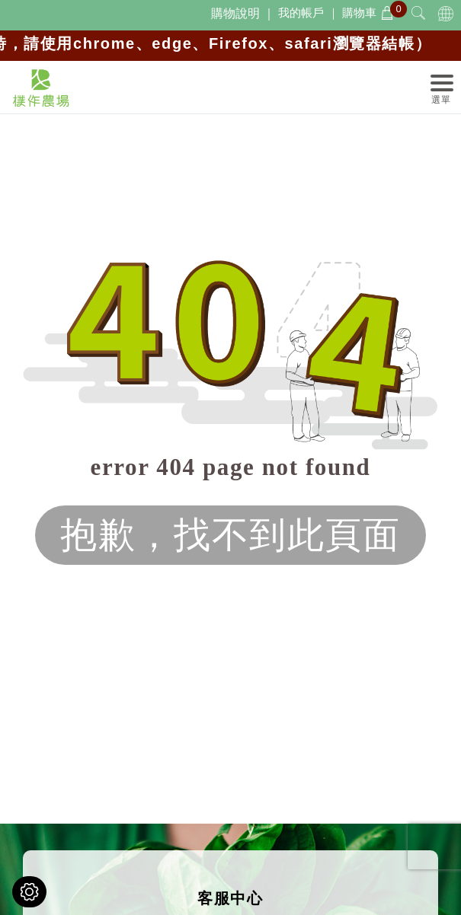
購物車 (368, 12)
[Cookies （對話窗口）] (29, 891)
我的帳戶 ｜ (308, 12)
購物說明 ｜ (243, 13)
